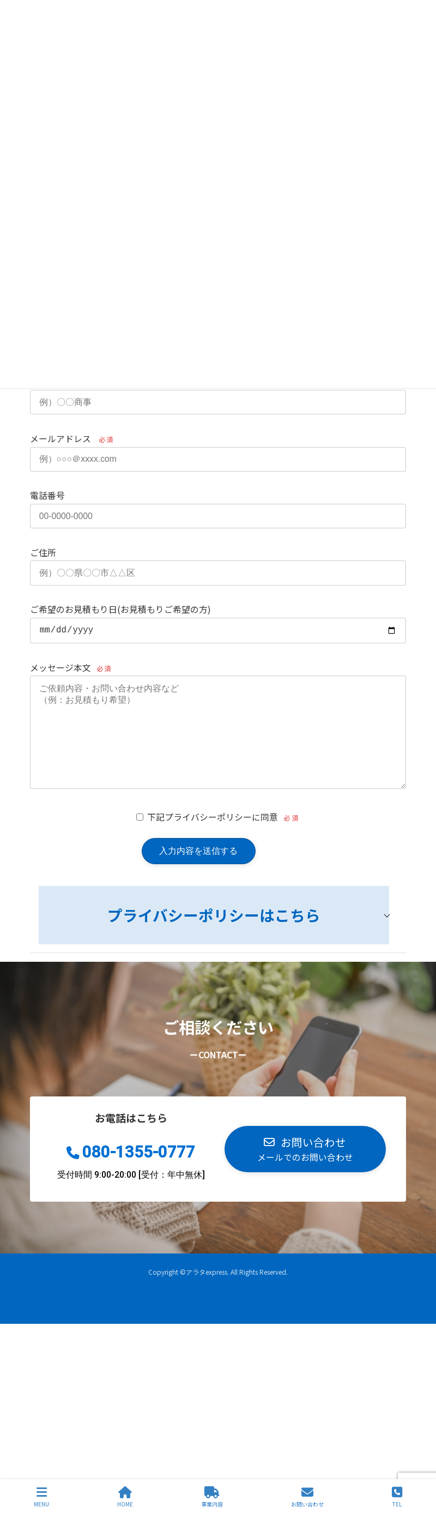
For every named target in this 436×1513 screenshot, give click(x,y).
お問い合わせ (307, 1497)
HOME (125, 1497)
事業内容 (212, 1497)
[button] (305, 1173)
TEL (397, 1497)
